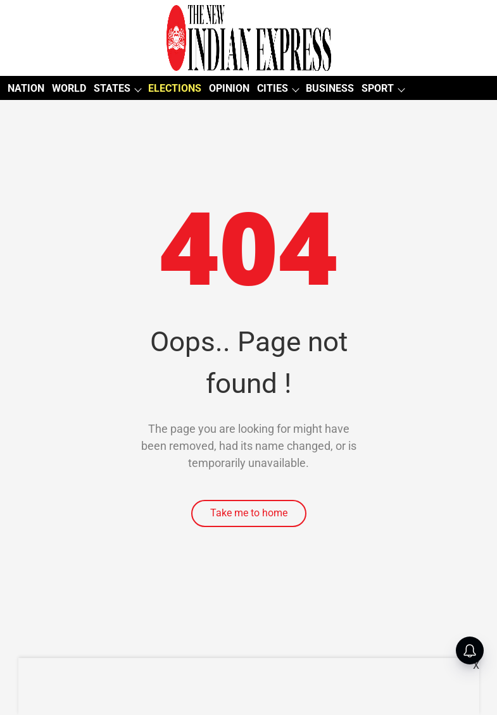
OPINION (229, 88)
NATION (26, 88)
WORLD (69, 88)
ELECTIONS (174, 88)
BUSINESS (330, 88)
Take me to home (248, 513)
